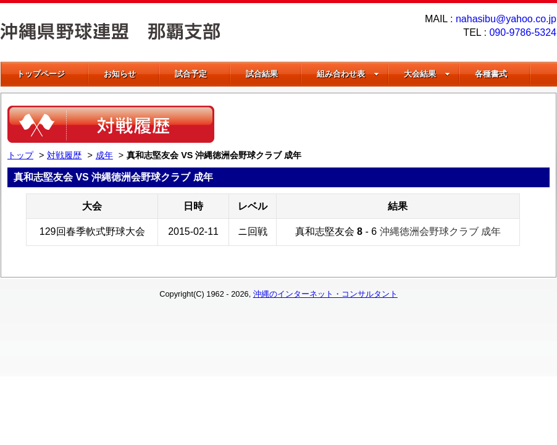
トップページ (41, 73)
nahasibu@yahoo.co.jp (506, 19)
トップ (20, 155)
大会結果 (427, 73)
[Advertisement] (405, 124)
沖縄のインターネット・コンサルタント (325, 294)
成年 (104, 155)
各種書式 (491, 73)
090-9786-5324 (522, 32)
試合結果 (262, 73)
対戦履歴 (64, 155)
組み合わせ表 (348, 73)
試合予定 (191, 73)
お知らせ (120, 73)
